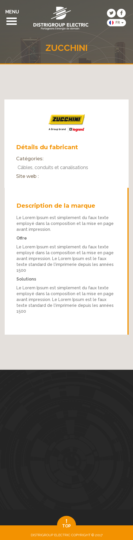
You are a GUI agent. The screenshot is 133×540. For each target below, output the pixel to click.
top (66, 523)
